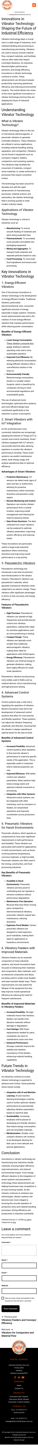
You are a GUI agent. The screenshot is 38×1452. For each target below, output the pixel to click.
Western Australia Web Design (15, 1437)
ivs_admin (27, 1220)
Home (19, 1385)
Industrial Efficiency (17, 33)
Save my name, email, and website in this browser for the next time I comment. (19, 1299)
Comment (6, 1242)
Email (4, 1273)
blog (14, 1222)
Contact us (19, 1388)
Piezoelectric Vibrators (20, 563)
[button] (34, 5)
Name (5, 1260)
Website (5, 1286)
